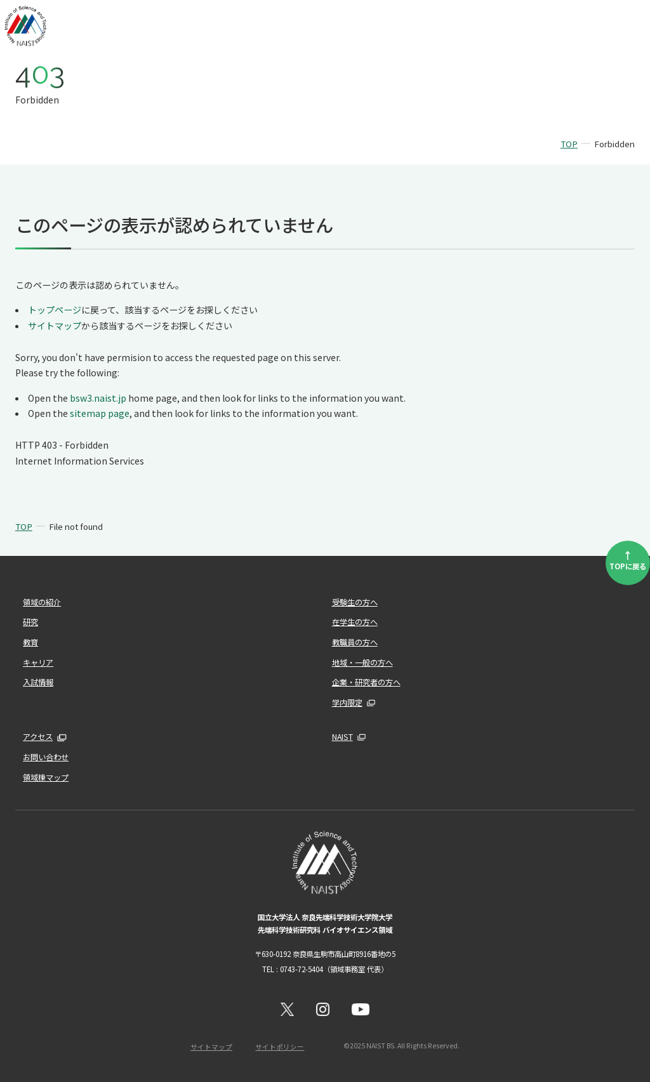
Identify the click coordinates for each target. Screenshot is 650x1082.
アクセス (38, 736)
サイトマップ (54, 325)
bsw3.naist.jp (98, 398)
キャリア (38, 662)
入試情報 (38, 682)
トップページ (54, 309)
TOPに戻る (627, 559)
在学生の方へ (355, 622)
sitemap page (99, 413)
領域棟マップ (46, 777)
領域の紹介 (42, 602)
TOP (569, 144)
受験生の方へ (355, 602)
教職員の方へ (355, 642)
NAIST (342, 736)
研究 (30, 622)
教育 (30, 642)
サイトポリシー (279, 1047)
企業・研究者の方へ (366, 682)
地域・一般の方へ (362, 662)
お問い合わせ (46, 757)
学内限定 (347, 702)
